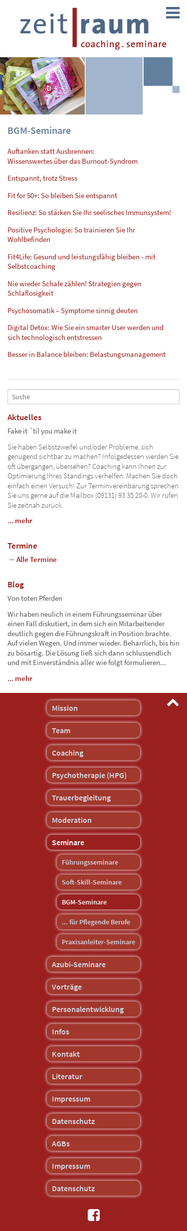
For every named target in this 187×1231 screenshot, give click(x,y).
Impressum (71, 1099)
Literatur (67, 1076)
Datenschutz (73, 1121)
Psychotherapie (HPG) (89, 775)
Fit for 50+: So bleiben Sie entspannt (62, 195)
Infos (60, 1031)
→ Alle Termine (32, 559)
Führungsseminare (90, 862)
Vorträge (67, 987)
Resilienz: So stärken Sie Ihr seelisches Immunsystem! (89, 212)
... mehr (19, 520)
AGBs (61, 1143)
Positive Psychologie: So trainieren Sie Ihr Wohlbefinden (71, 234)
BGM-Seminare (84, 901)
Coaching (67, 753)
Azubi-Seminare (79, 964)
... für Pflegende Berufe (96, 921)
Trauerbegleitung (81, 797)
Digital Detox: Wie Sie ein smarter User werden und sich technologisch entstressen (85, 332)
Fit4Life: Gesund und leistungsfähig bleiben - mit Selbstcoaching (81, 261)
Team (61, 730)
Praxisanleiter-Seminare (98, 941)
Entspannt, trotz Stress (42, 178)
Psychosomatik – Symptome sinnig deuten (72, 310)
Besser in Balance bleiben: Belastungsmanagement (86, 354)
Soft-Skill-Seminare (92, 882)
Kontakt (66, 1054)
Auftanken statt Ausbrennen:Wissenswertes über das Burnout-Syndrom (72, 156)
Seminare (68, 842)
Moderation (72, 820)
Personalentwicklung (88, 1009)
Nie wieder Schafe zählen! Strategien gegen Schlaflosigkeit (74, 288)
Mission (65, 708)
